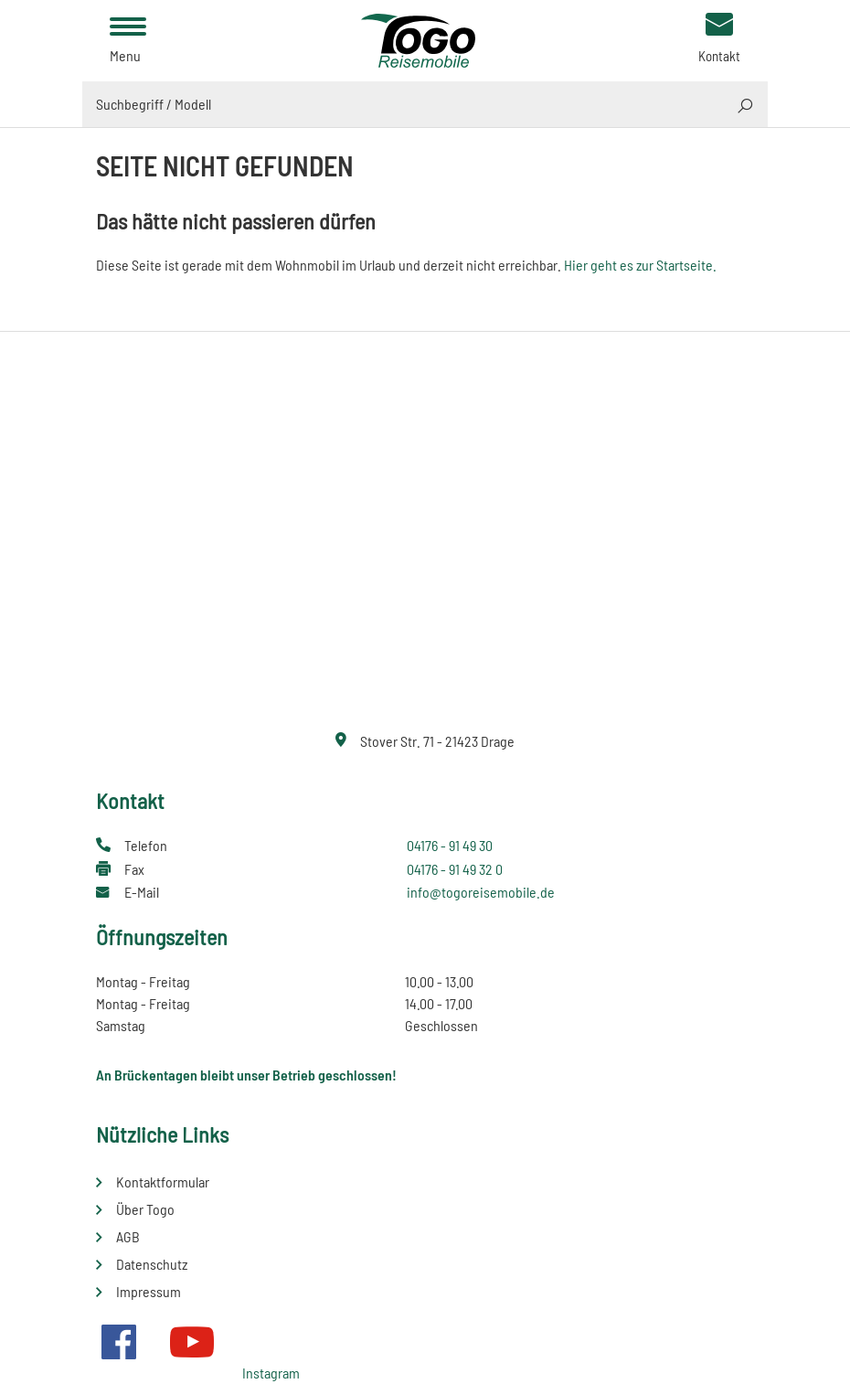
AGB (128, 1236)
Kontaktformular (162, 1181)
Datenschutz (151, 1263)
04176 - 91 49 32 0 (455, 869)
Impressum (148, 1291)
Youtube (192, 1342)
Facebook (119, 1342)
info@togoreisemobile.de (481, 891)
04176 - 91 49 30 (450, 845)
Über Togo (145, 1209)
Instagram (271, 1372)
